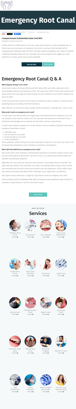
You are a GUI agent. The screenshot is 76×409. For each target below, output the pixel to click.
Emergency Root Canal (43, 32)
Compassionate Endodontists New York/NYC (13, 32)
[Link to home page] (6, 5)
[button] (32, 64)
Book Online (48, 64)
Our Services (31, 32)
